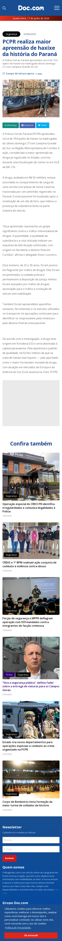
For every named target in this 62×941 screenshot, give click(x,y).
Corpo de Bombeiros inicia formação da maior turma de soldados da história (27, 803)
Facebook (27, 125)
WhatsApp (11, 125)
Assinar (9, 858)
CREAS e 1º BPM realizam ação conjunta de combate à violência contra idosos (29, 564)
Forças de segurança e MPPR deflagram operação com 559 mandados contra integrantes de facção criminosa (27, 621)
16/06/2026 (7, 516)
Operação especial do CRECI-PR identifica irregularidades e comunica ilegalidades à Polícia (28, 507)
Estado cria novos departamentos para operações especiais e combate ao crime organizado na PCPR (28, 745)
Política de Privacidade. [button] (18, 927)
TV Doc (9, 674)
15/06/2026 (7, 630)
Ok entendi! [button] (31, 935)
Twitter (42, 125)
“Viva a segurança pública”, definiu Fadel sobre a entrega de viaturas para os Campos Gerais (30, 686)
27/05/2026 (7, 694)
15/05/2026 (7, 810)
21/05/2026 (7, 754)
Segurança (11, 34)
